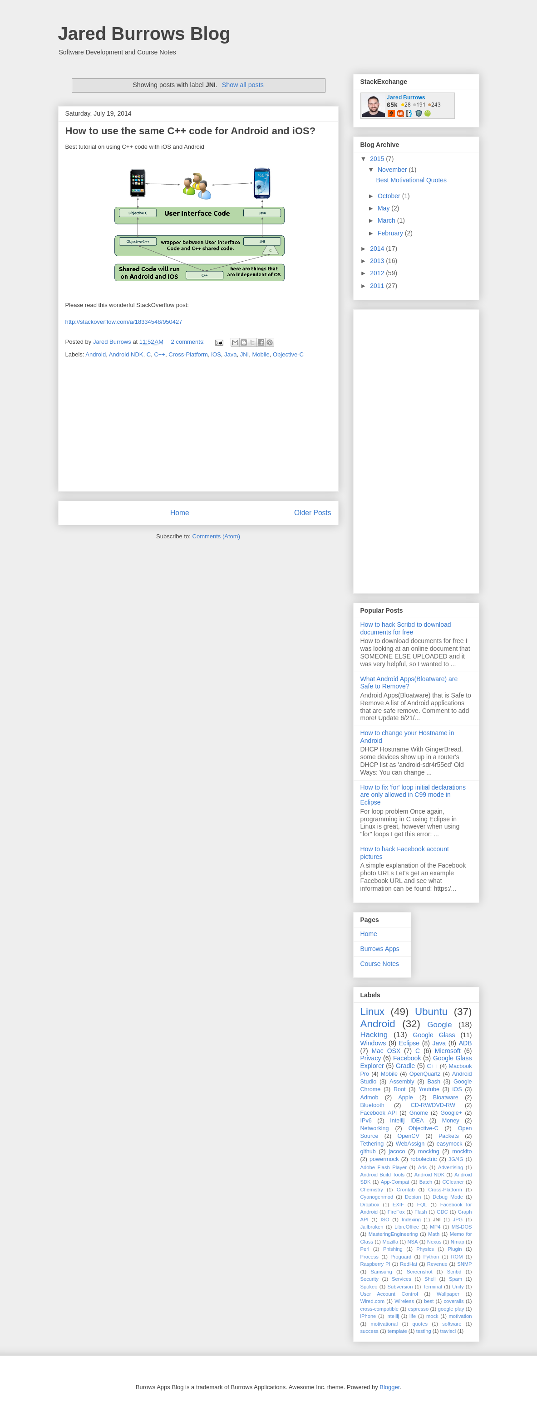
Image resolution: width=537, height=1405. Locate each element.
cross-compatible (379, 1309)
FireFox (396, 1212)
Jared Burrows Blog (144, 34)
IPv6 (366, 1120)
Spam (455, 1279)
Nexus (434, 1241)
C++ (159, 354)
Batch (426, 1182)
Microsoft (448, 1050)
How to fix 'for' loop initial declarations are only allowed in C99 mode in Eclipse (413, 795)
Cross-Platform (188, 354)
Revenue (437, 1264)
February (391, 233)
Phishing (393, 1249)
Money (450, 1120)
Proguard (400, 1256)
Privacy (370, 1058)
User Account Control (389, 1294)
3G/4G (455, 1159)
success (369, 1331)
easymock (450, 1144)
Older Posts (312, 513)
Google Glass (434, 1035)
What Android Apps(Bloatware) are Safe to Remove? (409, 682)
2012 (378, 273)
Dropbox (369, 1204)
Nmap (457, 1241)
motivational (384, 1324)
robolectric (423, 1159)
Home (179, 513)
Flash (420, 1212)
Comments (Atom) (216, 536)
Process (369, 1256)
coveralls (453, 1301)
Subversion (400, 1286)
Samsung (381, 1271)
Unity (458, 1286)
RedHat (408, 1264)
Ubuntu (431, 1011)
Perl (364, 1249)
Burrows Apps (379, 948)
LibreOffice (406, 1226)
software (451, 1324)
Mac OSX (385, 1050)
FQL (422, 1204)
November (393, 169)
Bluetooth (372, 1105)
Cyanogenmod (377, 1197)
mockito (462, 1151)
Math (433, 1234)
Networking (374, 1128)
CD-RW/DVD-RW (433, 1105)
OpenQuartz (425, 1074)
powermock (384, 1159)
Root (400, 1089)
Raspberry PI (375, 1264)
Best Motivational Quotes (411, 180)
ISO (384, 1219)
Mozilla (390, 1241)
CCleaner (452, 1182)
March (387, 220)
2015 (378, 158)
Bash (433, 1081)
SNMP (464, 1264)
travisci (448, 1331)
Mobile (260, 354)
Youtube (429, 1089)
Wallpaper (448, 1294)
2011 (378, 285)
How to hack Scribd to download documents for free (405, 628)
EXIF (398, 1204)
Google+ (451, 1113)
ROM (457, 1256)
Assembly (401, 1081)
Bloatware (445, 1097)
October (390, 196)
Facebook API (378, 1113)
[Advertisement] (198, 427)
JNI (244, 354)
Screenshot (420, 1271)
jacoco (397, 1151)
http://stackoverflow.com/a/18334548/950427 (123, 321)
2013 (378, 260)
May (384, 208)
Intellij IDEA (407, 1120)
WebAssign (410, 1144)
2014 (378, 248)
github (368, 1151)
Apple (405, 1097)
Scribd (454, 1271)
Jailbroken (372, 1226)
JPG (458, 1219)
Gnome (418, 1113)
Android (95, 354)
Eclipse (409, 1043)
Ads (422, 1167)
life (412, 1316)
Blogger (389, 1387)
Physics (425, 1249)
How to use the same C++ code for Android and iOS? (190, 131)
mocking (428, 1151)
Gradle (405, 1065)
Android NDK (126, 354)
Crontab (406, 1189)
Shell (430, 1279)
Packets (448, 1136)
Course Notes (379, 963)
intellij (392, 1316)
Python (431, 1256)
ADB (465, 1043)
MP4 (435, 1226)
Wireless (404, 1301)
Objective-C (288, 354)
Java (230, 354)
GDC (442, 1212)
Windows (373, 1043)
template (397, 1331)
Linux (372, 1011)
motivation (460, 1316)
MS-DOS (462, 1226)
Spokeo (369, 1286)
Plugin (455, 1249)
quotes (420, 1324)
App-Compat (395, 1182)
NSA (413, 1241)
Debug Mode (448, 1197)
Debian (413, 1197)
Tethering (372, 1144)
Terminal (432, 1286)
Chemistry (371, 1189)
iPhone (368, 1316)
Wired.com (372, 1301)
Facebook (407, 1058)
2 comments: (189, 341)
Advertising (450, 1167)
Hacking (374, 1034)
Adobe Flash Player (383, 1167)
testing (423, 1331)
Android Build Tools (382, 1174)
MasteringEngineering (393, 1234)
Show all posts (243, 84)
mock (432, 1316)
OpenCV (408, 1136)
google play (451, 1309)
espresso (418, 1309)
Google (440, 1024)
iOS (216, 354)
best (429, 1301)
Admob (369, 1097)
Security (369, 1279)
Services (401, 1279)
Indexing (411, 1219)
